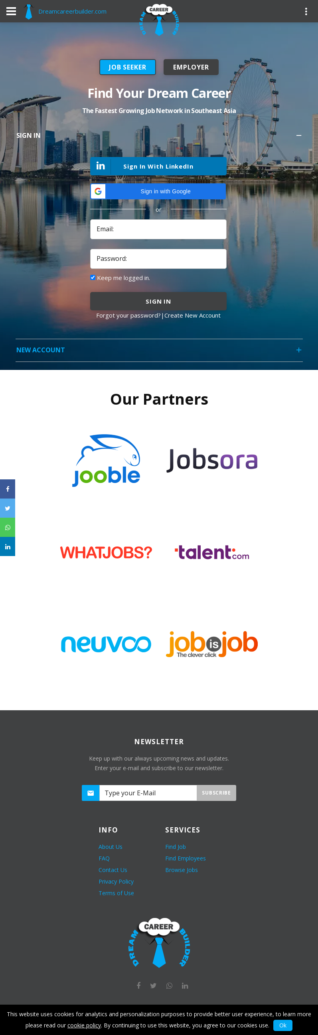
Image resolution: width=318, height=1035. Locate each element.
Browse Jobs (181, 870)
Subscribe (216, 792)
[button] (158, 191)
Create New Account (192, 315)
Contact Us (113, 870)
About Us (110, 846)
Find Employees (185, 858)
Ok (282, 1025)
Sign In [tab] (159, 138)
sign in (158, 301)
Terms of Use (116, 893)
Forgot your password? (128, 315)
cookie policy (84, 1025)
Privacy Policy (116, 881)
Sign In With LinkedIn (142, 167)
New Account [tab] (159, 353)
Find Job (175, 846)
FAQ (104, 858)
